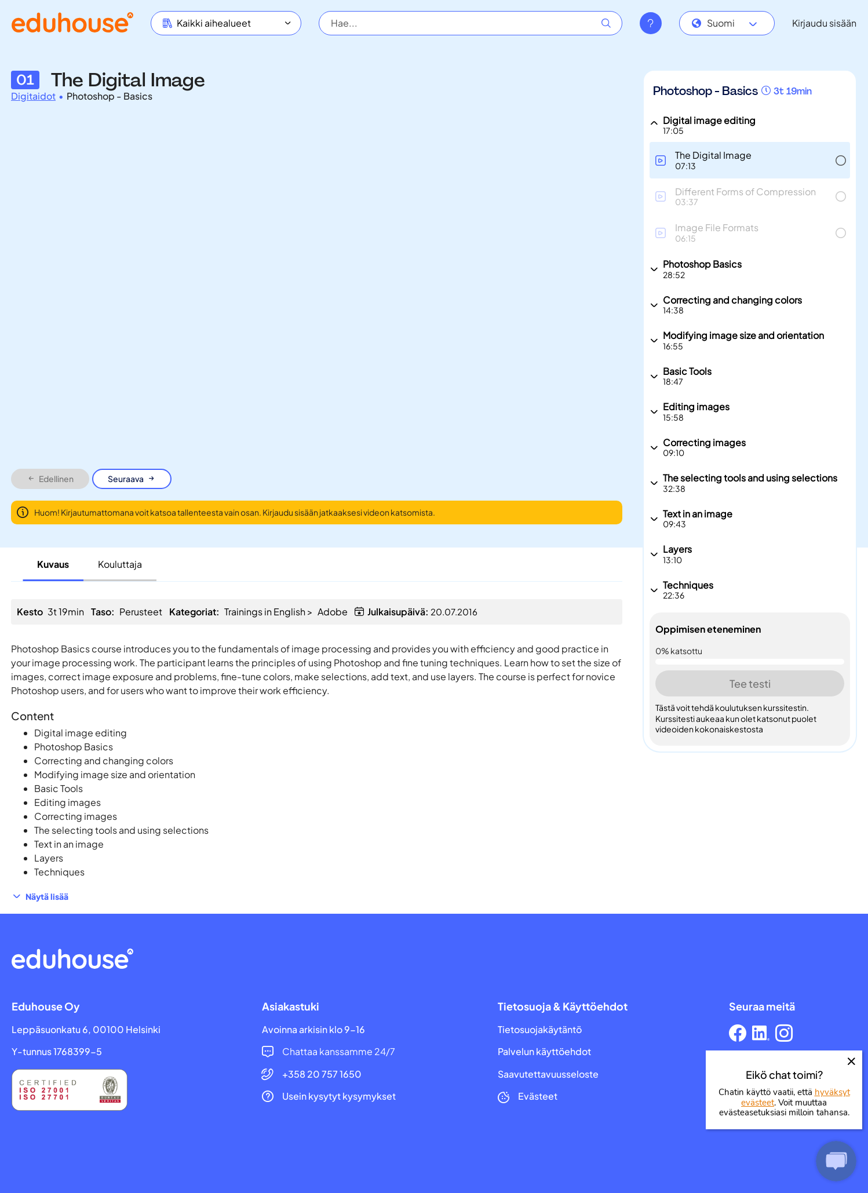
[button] (750, 160)
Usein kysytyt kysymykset (339, 1096)
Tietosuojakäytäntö (540, 1029)
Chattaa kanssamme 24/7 (338, 1051)
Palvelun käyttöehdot (544, 1051)
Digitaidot (33, 96)
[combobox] (727, 23)
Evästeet (537, 1096)
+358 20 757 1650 (322, 1074)
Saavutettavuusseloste (548, 1074)
